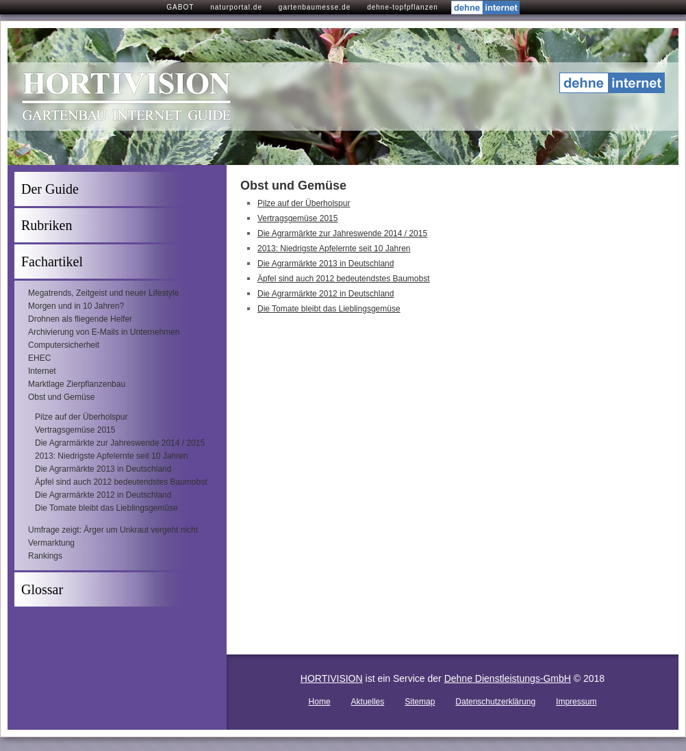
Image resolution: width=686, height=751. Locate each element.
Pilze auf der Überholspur (81, 417)
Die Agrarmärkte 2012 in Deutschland (103, 495)
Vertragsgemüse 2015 (75, 430)
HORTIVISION (332, 678)
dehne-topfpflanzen (402, 7)
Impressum (576, 702)
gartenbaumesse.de (315, 7)
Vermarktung (51, 543)
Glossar (42, 589)
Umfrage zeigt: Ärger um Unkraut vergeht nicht (113, 530)
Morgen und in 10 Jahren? (76, 306)
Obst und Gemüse (61, 397)
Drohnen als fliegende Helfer (80, 319)
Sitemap (420, 702)
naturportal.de (236, 7)
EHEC (39, 358)
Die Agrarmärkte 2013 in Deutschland (103, 469)
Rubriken (46, 225)
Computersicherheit (63, 345)
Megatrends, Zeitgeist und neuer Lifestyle (103, 293)
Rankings (45, 556)
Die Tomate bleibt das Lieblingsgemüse (106, 508)
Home (320, 702)
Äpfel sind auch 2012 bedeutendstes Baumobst (121, 482)
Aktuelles (368, 702)
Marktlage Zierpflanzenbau (76, 384)
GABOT (180, 7)
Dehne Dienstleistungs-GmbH (507, 678)
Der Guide (50, 188)
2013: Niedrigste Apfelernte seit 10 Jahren (111, 456)
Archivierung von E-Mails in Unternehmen (103, 332)
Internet (42, 371)
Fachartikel (52, 261)
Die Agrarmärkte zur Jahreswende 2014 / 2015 (120, 443)
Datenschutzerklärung (495, 702)
